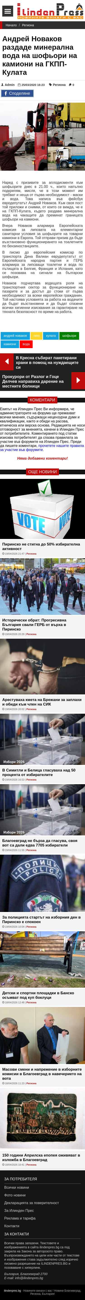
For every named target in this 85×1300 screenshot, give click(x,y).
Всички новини (16, 1187)
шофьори (69, 335)
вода (26, 344)
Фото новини (15, 1195)
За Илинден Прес (19, 1211)
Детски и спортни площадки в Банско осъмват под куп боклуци (38, 995)
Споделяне (17, 93)
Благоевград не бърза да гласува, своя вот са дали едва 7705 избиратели (39, 843)
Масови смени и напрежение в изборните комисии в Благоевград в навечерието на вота (42, 1074)
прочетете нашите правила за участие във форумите (42, 448)
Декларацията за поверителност (31, 1203)
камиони (10, 344)
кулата (51, 335)
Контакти (11, 1226)
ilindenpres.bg (12, 1290)
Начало (11, 25)
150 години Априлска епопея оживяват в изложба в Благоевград (41, 1157)
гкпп (36, 335)
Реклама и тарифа (20, 1218)
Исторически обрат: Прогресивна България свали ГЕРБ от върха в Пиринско (34, 624)
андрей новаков (15, 335)
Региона (28, 25)
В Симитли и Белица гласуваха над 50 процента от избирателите (38, 772)
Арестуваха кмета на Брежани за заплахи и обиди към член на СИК (42, 702)
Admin (8, 85)
